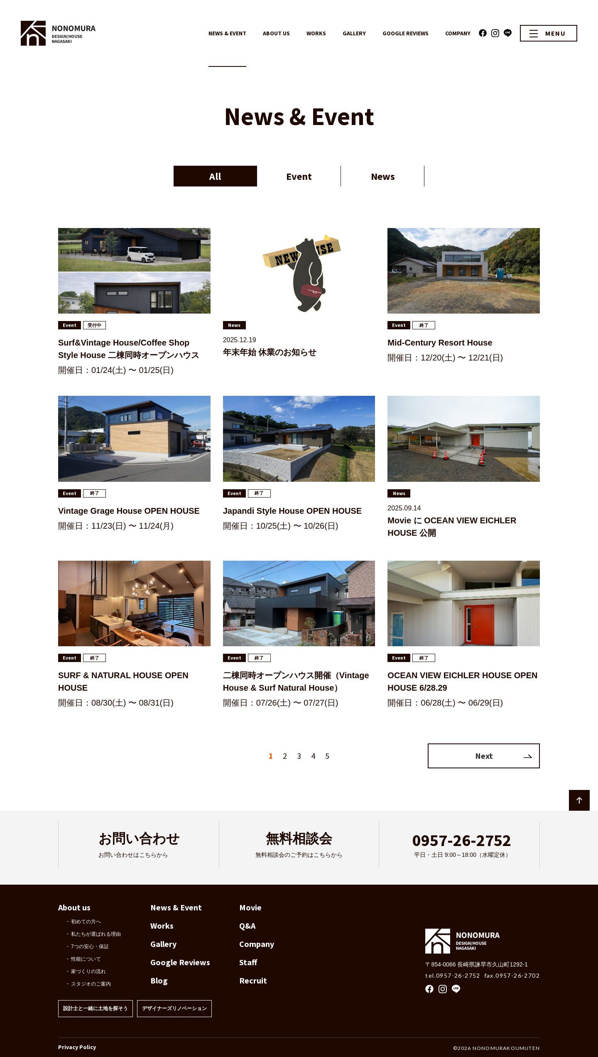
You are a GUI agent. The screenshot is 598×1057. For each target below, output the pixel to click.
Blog (159, 980)
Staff (248, 962)
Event (299, 176)
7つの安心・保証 (90, 946)
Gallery (163, 944)
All (215, 176)
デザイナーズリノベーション (174, 1008)
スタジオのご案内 (91, 984)
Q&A (247, 925)
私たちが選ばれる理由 (96, 934)
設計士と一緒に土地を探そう (95, 1008)
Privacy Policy (77, 1047)
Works (162, 925)
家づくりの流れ (88, 971)
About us (74, 907)
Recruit (253, 980)
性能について (86, 959)
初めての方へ (86, 922)
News (383, 176)
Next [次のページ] (484, 755)
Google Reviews (180, 962)
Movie (250, 907)
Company (256, 944)
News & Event (176, 907)
